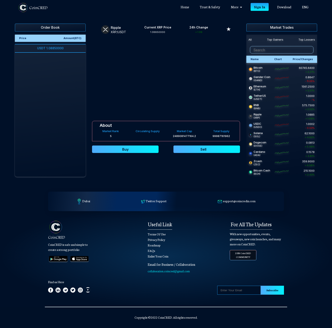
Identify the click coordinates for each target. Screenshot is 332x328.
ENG (305, 7)
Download (284, 7)
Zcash (258, 161)
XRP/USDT (118, 32)
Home (187, 6)
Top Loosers (306, 39)
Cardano (259, 151)
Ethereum (260, 86)
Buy (125, 149)
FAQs (151, 251)
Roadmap (154, 245)
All (250, 39)
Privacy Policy (156, 240)
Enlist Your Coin (158, 256)
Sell (203, 149)
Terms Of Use (157, 234)
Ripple (258, 114)
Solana (258, 133)
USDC (257, 123)
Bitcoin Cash (262, 170)
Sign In (259, 7)
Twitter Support (156, 201)
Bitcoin (258, 67)
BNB (256, 105)
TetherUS (260, 95)
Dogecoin (260, 142)
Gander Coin (262, 77)
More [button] (236, 7)
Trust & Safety (210, 7)
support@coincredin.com (239, 201)
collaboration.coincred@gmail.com (169, 271)
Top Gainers (275, 39)
